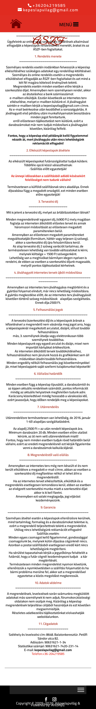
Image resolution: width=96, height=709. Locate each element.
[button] (65, 24)
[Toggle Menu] (80, 690)
